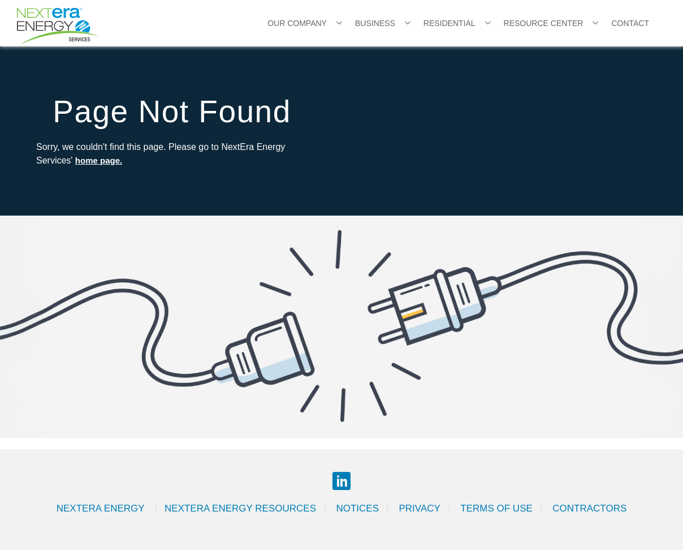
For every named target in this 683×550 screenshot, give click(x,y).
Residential (449, 23)
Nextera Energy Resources (240, 508)
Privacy (419, 508)
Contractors (589, 508)
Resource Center (543, 23)
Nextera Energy (102, 508)
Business (375, 23)
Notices (357, 508)
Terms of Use (496, 508)
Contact (630, 23)
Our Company (297, 23)
